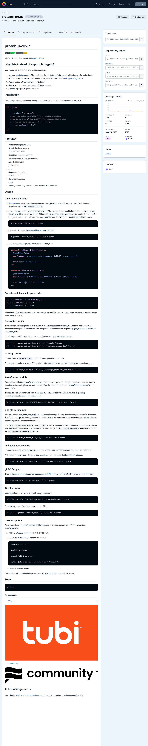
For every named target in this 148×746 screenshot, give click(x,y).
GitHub (108, 154)
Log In (140, 4)
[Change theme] (129, 4)
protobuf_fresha (13, 16)
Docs (121, 4)
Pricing (112, 4)
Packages (100, 4)
